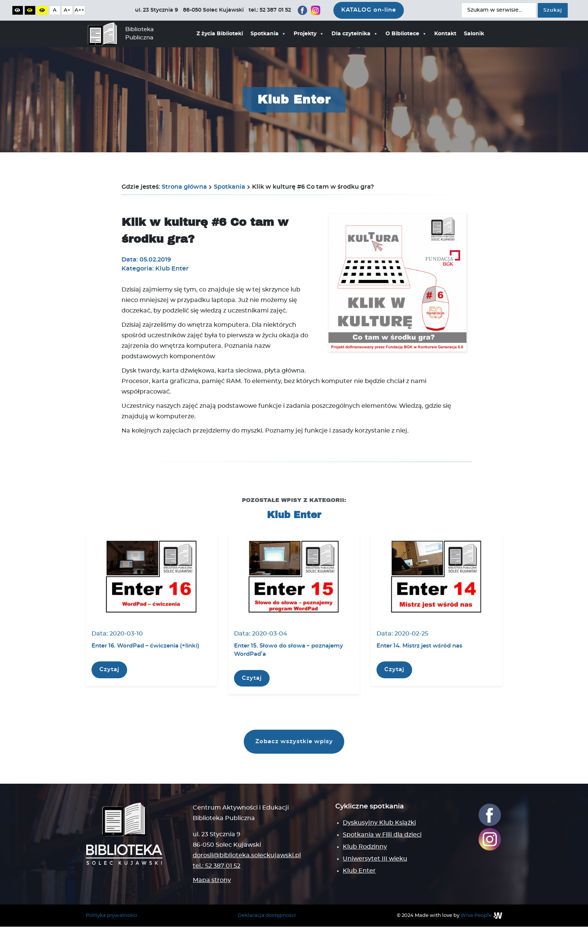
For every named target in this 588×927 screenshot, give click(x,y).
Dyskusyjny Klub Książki (379, 823)
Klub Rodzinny (365, 847)
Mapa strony (212, 880)
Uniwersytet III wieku (375, 859)
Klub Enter (359, 871)
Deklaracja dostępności (267, 915)
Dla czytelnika (355, 33)
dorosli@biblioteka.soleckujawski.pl (247, 856)
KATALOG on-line (368, 10)
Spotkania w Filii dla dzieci (382, 835)
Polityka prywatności (111, 915)
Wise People (476, 915)
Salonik (474, 33)
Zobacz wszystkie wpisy (294, 741)
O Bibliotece (406, 33)
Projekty (309, 33)
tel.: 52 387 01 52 (216, 866)
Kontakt (445, 33)
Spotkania (268, 33)
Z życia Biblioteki (219, 33)
